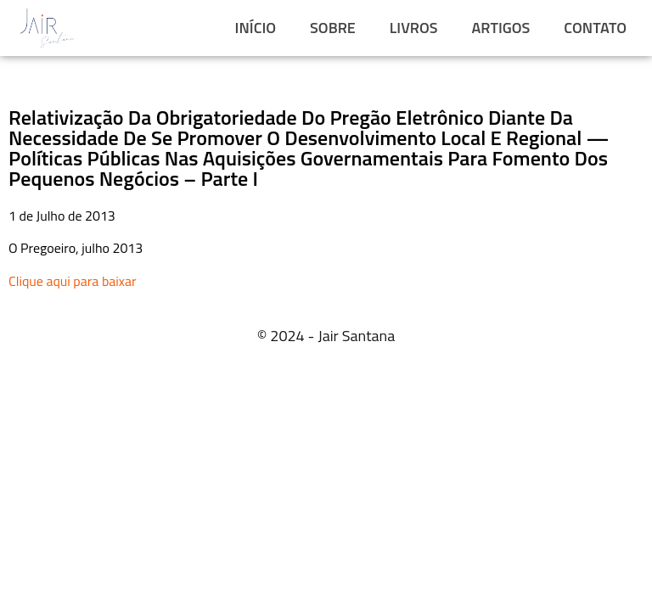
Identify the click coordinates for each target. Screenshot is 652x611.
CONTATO (595, 27)
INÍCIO (255, 27)
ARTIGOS (501, 27)
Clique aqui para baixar (72, 281)
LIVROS (414, 27)
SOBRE (333, 27)
